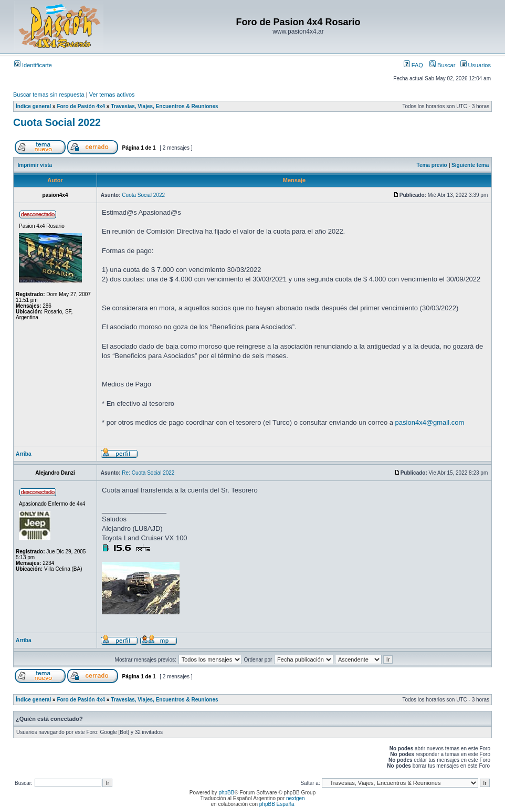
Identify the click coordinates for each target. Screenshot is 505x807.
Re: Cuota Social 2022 (148, 473)
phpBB (226, 792)
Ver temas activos (112, 94)
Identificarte (33, 65)
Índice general (33, 106)
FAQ (413, 65)
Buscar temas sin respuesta (49, 94)
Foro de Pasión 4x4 (81, 106)
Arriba (23, 454)
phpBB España (276, 804)
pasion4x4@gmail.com (430, 422)
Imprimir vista (35, 165)
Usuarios (475, 65)
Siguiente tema (470, 165)
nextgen (295, 798)
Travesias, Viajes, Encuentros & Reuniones (164, 106)
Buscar (442, 65)
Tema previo (432, 165)
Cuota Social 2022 (57, 122)
